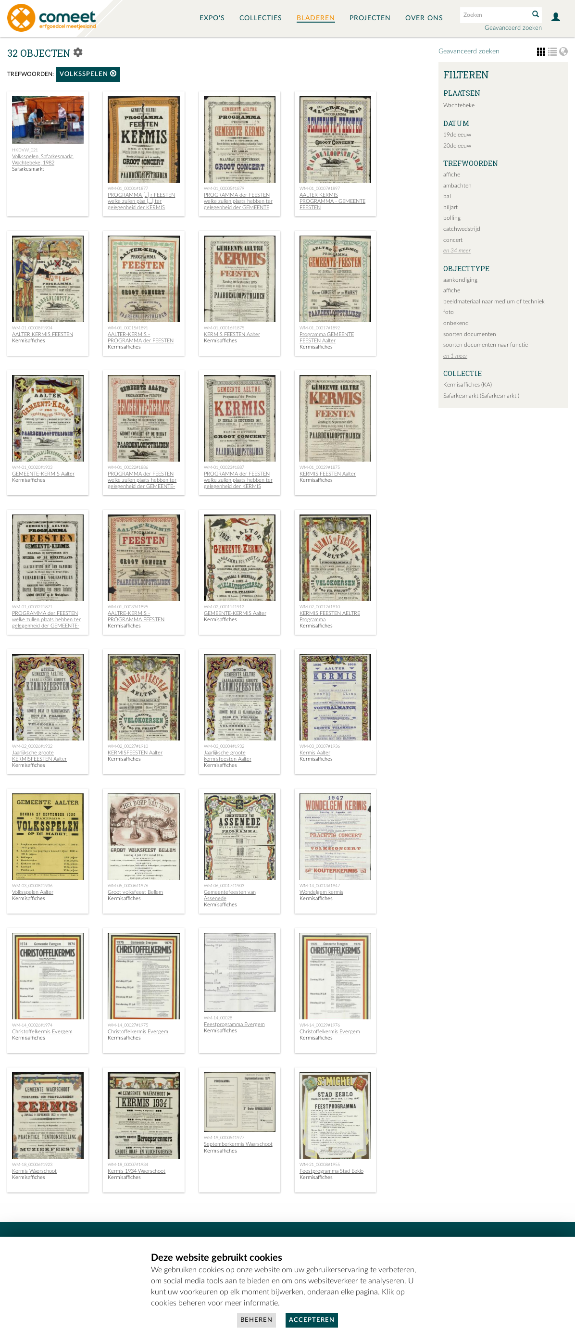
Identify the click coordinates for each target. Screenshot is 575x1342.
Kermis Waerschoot (34, 1171)
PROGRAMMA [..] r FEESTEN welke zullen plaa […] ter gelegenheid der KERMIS (141, 201)
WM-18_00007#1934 (128, 1164)
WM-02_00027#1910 (128, 746)
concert (452, 240)
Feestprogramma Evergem (234, 1024)
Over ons (424, 18)
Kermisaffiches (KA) (467, 385)
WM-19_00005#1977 (224, 1137)
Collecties (260, 18)
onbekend (456, 323)
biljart (450, 207)
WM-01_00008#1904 (32, 328)
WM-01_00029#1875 (320, 467)
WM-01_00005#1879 (224, 188)
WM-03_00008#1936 (32, 885)
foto (448, 312)
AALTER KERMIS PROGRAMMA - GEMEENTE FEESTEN (332, 201)
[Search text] (493, 15)
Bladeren (316, 18)
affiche (451, 174)
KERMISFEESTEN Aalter (135, 752)
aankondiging (460, 280)
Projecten (370, 18)
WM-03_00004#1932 (224, 746)
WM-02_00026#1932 (32, 746)
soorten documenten (469, 334)
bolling (452, 218)
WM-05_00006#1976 (128, 885)
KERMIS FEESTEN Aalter (232, 334)
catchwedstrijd (461, 229)
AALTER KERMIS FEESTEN (42, 334)
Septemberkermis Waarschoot (238, 1144)
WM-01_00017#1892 (320, 328)
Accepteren (312, 1320)
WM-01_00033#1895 (128, 606)
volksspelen (88, 73)
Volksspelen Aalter (32, 892)
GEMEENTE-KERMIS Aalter (43, 474)
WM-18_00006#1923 (32, 1164)
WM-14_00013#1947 (320, 885)
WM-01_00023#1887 (224, 467)
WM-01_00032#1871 (32, 606)
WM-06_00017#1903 (224, 885)
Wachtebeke (459, 105)
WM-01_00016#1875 (224, 328)
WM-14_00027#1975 (128, 1025)
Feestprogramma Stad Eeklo (331, 1171)
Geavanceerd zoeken (513, 28)
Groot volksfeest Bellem (135, 892)
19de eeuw (457, 135)
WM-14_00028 (218, 1018)
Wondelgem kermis (321, 892)
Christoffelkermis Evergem (42, 1031)
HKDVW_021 (25, 150)
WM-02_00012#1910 (320, 606)
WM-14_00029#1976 (320, 1025)
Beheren (256, 1320)
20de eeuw (457, 146)
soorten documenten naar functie (485, 345)
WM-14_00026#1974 (32, 1025)
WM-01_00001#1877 (128, 188)
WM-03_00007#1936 (320, 746)
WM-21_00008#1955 (320, 1164)
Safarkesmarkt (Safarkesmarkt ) (481, 396)
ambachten (457, 185)
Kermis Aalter (315, 752)
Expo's (212, 18)
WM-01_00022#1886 (128, 467)
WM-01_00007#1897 (320, 188)
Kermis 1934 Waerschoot (136, 1171)
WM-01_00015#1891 (128, 328)
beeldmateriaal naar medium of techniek (494, 301)
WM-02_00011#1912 (224, 606)
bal (447, 196)
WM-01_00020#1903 (32, 467)
